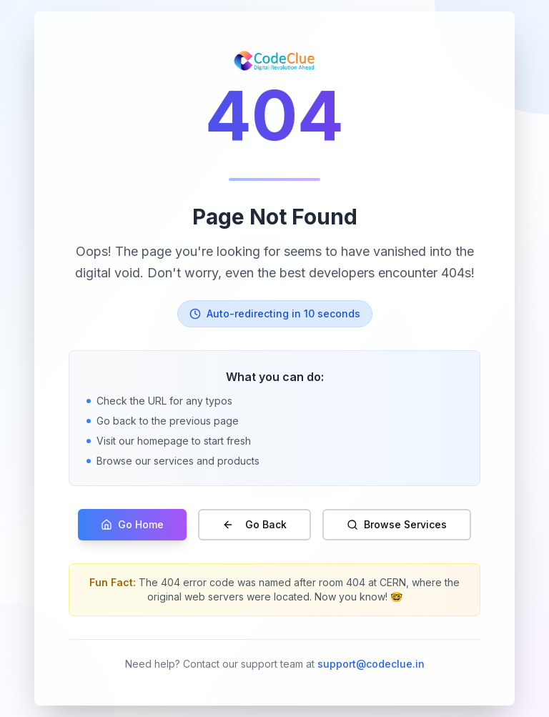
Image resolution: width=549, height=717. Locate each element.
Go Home (132, 524)
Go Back (254, 524)
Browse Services (397, 524)
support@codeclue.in (371, 664)
